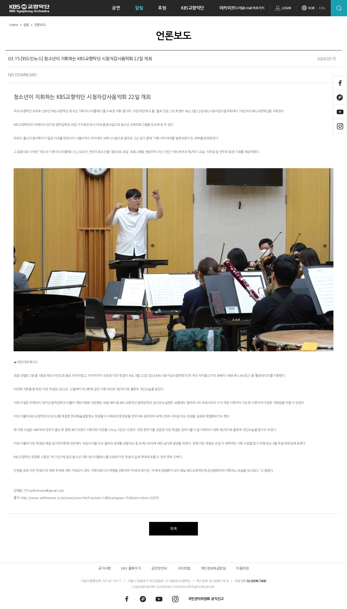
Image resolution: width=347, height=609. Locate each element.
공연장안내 (159, 568)
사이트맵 (184, 568)
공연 (116, 8)
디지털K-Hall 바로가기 (249, 8)
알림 (139, 8)
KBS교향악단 (192, 8)
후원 (162, 8)
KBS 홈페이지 (131, 568)
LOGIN (286, 8)
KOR (312, 8)
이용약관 (242, 568)
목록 (173, 529)
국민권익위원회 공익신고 (206, 599)
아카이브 (227, 8)
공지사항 (104, 568)
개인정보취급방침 (213, 568)
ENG (322, 8)
